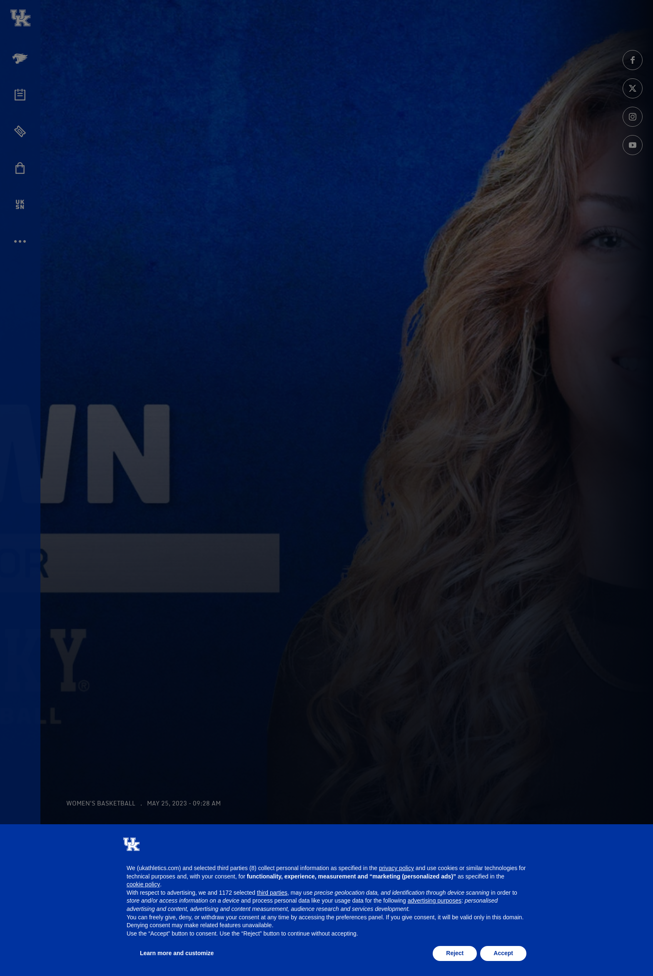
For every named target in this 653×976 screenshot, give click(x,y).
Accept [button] (503, 953)
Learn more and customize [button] (177, 953)
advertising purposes (434, 900)
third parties (272, 892)
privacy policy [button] (396, 868)
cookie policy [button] (143, 884)
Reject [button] (455, 953)
